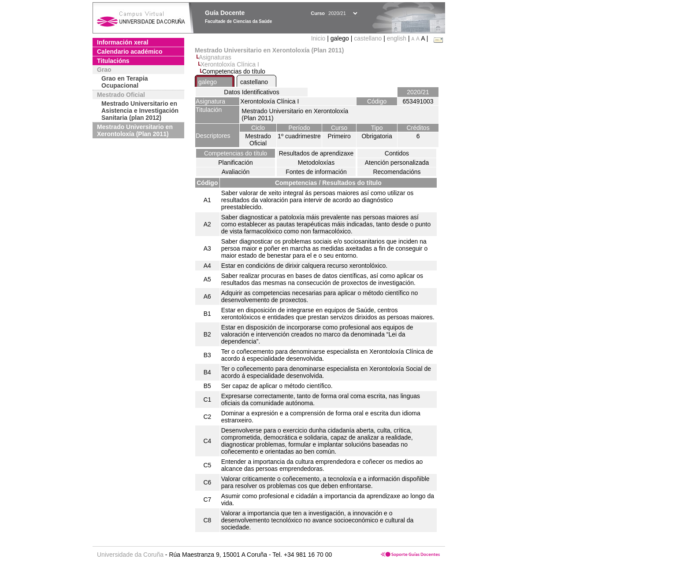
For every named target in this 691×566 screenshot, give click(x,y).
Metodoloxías (316, 162)
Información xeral (123, 42)
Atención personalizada (397, 162)
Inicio (319, 38)
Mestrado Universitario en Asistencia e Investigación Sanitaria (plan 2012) (139, 110)
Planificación (235, 162)
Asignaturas (215, 57)
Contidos (397, 153)
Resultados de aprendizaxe (316, 153)
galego (207, 81)
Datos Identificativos (251, 92)
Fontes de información (316, 171)
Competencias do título (235, 153)
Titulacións (113, 60)
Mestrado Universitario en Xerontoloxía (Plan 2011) (135, 130)
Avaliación (236, 171)
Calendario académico (130, 51)
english (396, 38)
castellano (368, 38)
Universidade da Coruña (130, 554)
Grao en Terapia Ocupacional (124, 82)
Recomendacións (396, 171)
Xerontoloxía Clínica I (230, 64)
